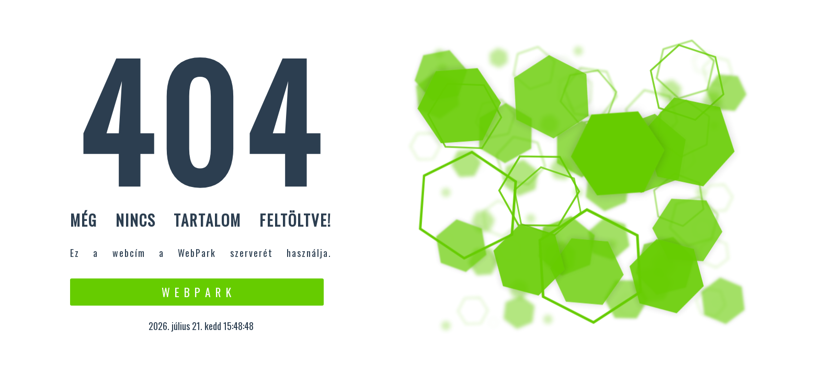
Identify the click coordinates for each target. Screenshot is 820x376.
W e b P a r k (197, 292)
